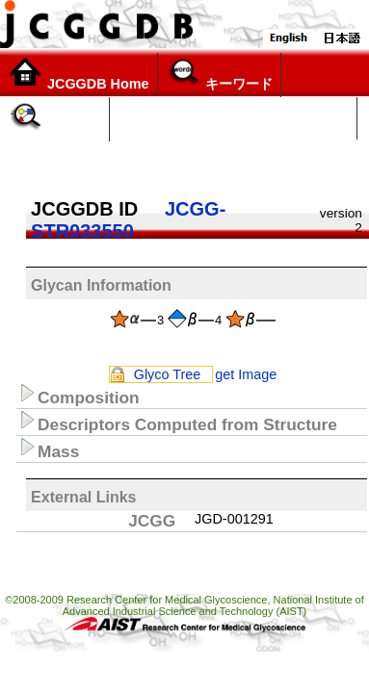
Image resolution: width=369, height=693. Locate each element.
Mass (47, 448)
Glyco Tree (167, 374)
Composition (78, 394)
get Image (246, 374)
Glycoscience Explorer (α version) (233, 118)
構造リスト (155, 160)
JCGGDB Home (78, 74)
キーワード (219, 74)
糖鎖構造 (54, 118)
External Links (83, 497)
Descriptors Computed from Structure (176, 421)
